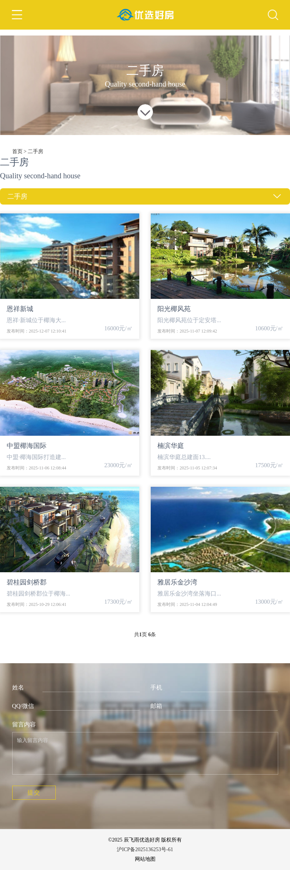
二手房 (35, 151)
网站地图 (145, 859)
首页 (17, 151)
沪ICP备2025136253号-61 (145, 849)
